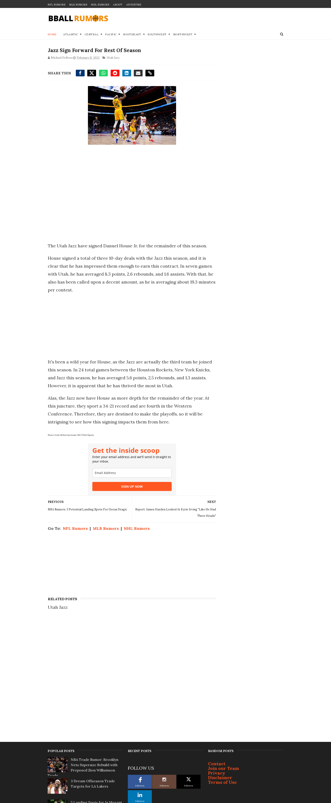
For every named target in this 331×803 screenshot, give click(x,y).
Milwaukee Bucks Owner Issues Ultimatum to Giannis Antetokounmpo (97, 772)
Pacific (111, 34)
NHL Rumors (100, 4)
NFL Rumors (56, 4)
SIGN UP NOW (128, 487)
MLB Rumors (78, 4)
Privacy (216, 651)
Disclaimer (220, 656)
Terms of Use (222, 661)
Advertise (133, 4)
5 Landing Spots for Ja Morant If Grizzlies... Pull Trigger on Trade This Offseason (96, 686)
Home (52, 34)
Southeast (132, 34)
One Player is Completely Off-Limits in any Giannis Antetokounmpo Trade (96, 707)
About (117, 4)
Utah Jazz (112, 58)
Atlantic (70, 34)
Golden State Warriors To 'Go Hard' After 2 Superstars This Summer (96, 750)
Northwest (182, 34)
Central (92, 34)
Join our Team (223, 647)
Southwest (157, 34)
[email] (127, 473)
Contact (216, 642)
